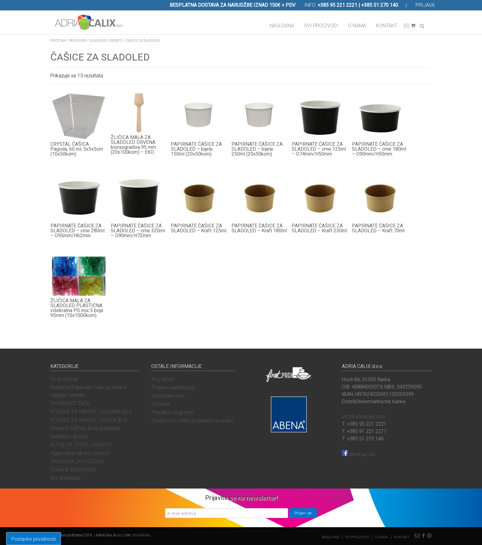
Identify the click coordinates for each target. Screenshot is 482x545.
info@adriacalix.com (364, 416)
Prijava (425, 5)
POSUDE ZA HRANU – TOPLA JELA (88, 419)
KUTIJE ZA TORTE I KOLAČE (80, 444)
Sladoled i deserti (106, 41)
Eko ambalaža (65, 477)
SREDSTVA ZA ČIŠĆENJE (77, 461)
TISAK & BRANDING (73, 469)
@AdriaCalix (358, 454)
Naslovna (282, 26)
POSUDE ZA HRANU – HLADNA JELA (91, 411)
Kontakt (386, 26)
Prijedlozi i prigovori (172, 412)
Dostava (160, 403)
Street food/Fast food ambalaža (85, 428)
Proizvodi (78, 41)
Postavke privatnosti (33, 539)
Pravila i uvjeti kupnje (173, 387)
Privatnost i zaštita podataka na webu (192, 420)
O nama (357, 26)
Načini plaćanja (167, 395)
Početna (58, 41)
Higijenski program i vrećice (79, 453)
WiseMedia (141, 535)
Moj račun (162, 379)
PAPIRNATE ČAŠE (70, 403)
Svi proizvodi (321, 26)
